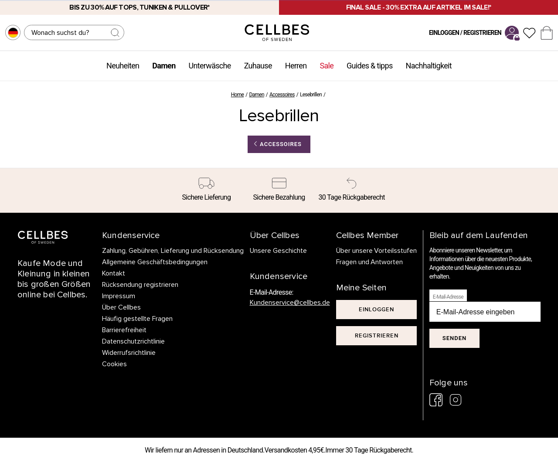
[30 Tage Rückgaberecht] (351, 190)
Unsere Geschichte (278, 250)
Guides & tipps (369, 65)
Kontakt (113, 273)
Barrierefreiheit (124, 330)
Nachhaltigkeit (429, 65)
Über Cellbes (121, 307)
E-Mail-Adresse (448, 297)
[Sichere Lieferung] (206, 190)
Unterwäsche (210, 65)
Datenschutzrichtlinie (133, 341)
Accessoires (282, 95)
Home (237, 95)
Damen (163, 65)
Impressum (118, 296)
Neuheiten (122, 65)
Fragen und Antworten (369, 262)
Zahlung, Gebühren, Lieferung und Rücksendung (173, 250)
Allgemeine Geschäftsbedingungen (155, 262)
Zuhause (258, 65)
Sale (326, 65)
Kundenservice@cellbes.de (290, 302)
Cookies (114, 364)
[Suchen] (74, 32)
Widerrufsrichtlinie (129, 352)
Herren (296, 65)
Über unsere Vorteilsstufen (376, 250)
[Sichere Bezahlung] (279, 190)
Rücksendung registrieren (140, 284)
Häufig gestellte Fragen (137, 318)
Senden (454, 338)
